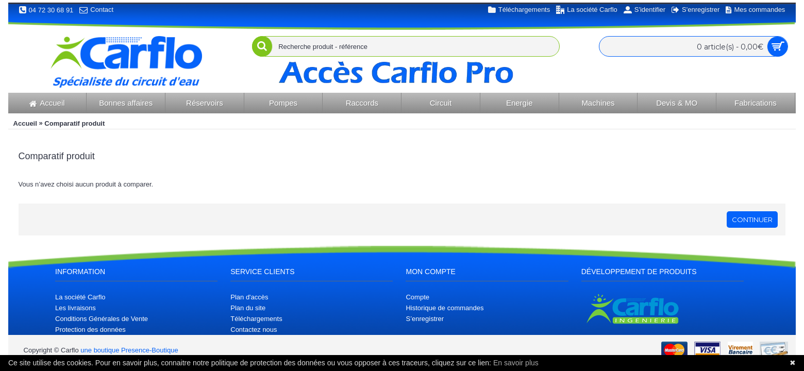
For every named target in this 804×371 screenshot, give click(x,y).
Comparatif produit (74, 123)
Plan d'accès (249, 297)
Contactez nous (253, 329)
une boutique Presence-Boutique (129, 350)
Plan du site (247, 308)
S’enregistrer (425, 319)
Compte (417, 297)
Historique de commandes (444, 308)
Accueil (25, 123)
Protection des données (90, 329)
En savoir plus (516, 363)
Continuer (752, 219)
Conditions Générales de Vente (101, 319)
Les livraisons (75, 308)
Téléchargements (256, 319)
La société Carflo (80, 297)
